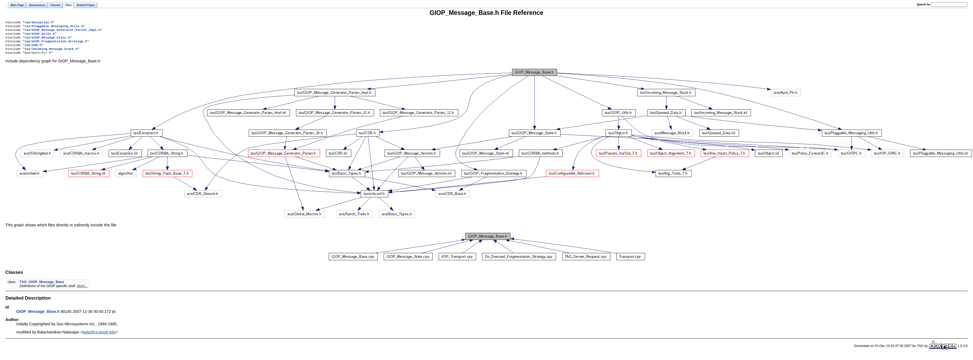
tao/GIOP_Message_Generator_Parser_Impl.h (62, 31)
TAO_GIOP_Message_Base (41, 287)
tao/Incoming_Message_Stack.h (50, 53)
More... (82, 291)
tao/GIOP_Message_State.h (47, 40)
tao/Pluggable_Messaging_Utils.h (53, 27)
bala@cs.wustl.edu (99, 337)
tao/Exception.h (38, 23)
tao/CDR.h (32, 49)
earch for (923, 4)
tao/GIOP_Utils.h (39, 36)
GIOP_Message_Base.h (38, 316)
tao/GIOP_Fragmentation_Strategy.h (55, 44)
